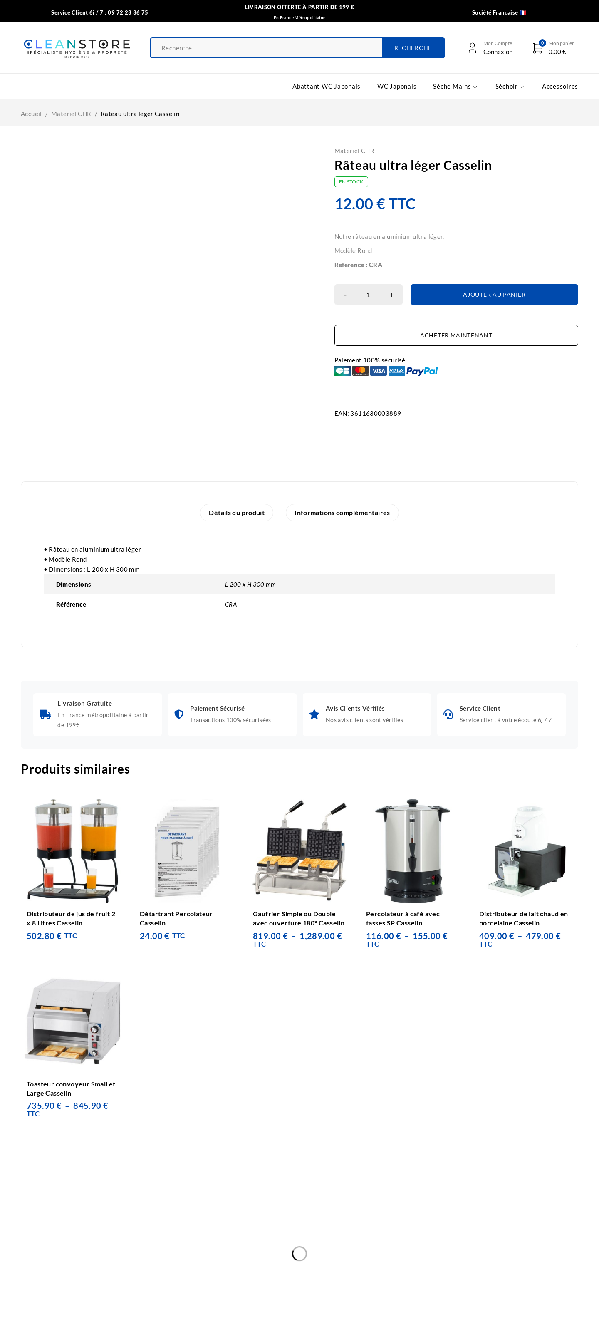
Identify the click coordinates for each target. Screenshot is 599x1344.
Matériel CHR (71, 113)
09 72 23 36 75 (356, 1278)
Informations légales (215, 1259)
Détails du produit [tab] (237, 512)
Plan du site (202, 1292)
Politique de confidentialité (224, 1242)
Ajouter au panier (494, 294)
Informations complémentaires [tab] (342, 512)
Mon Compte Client (213, 1276)
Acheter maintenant (456, 335)
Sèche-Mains (80, 1276)
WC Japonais (81, 1259)
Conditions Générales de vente (229, 1226)
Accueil (31, 113)
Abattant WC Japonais (95, 1242)
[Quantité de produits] (368, 294)
